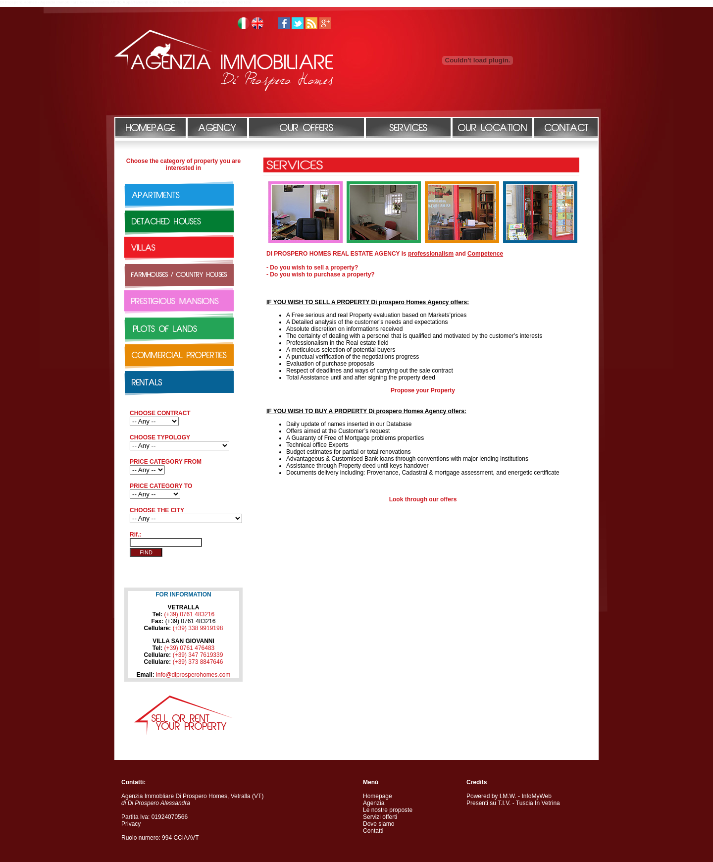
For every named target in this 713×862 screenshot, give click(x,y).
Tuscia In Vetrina (538, 803)
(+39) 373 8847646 (198, 661)
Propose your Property (423, 390)
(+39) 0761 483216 (189, 614)
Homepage (377, 796)
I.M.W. (508, 796)
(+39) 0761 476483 (189, 648)
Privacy (131, 823)
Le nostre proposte (387, 810)
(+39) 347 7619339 (198, 654)
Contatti (373, 830)
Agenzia (373, 803)
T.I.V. (504, 803)
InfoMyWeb (536, 796)
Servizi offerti (380, 816)
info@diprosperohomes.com (193, 674)
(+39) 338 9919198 (198, 628)
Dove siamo (378, 823)
